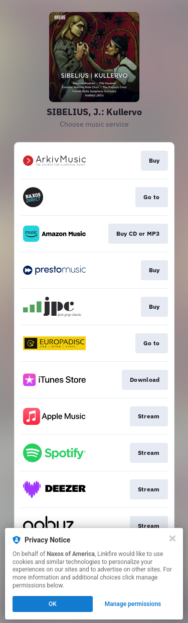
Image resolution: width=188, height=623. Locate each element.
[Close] (172, 538)
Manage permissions (133, 603)
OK (53, 603)
